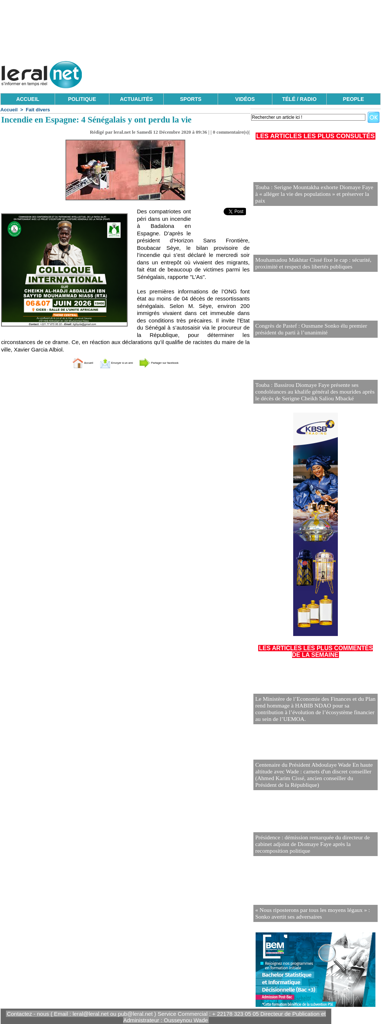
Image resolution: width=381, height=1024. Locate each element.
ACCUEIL (27, 99)
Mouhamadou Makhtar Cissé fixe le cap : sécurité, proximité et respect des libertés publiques (307, 264)
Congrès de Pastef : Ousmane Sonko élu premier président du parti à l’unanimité (305, 329)
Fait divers (38, 109)
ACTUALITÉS (136, 99)
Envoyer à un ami (107, 362)
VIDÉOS (245, 99)
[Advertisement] (245, 72)
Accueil (8, 109)
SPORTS (191, 99)
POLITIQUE (82, 99)
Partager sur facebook (175, 362)
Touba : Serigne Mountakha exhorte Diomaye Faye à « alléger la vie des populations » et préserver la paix (312, 198)
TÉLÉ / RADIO (299, 99)
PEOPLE (353, 99)
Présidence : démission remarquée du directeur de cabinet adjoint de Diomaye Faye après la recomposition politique (315, 845)
